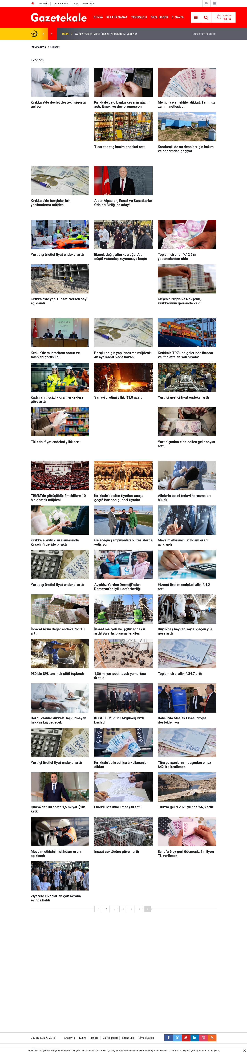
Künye (82, 1037)
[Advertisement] (17, 92)
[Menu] (196, 17)
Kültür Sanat (117, 17)
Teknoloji (139, 17)
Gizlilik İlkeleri (110, 1037)
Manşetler (44, 3)
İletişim (95, 1037)
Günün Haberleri (61, 3)
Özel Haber (159, 17)
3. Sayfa (178, 17)
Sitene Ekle (88, 3)
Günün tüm (204, 33)
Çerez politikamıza (200, 1050)
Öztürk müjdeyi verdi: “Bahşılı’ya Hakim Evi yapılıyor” (106, 33)
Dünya (98, 17)
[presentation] (43, 34)
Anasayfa (38, 47)
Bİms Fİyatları (146, 1037)
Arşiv (75, 3)
